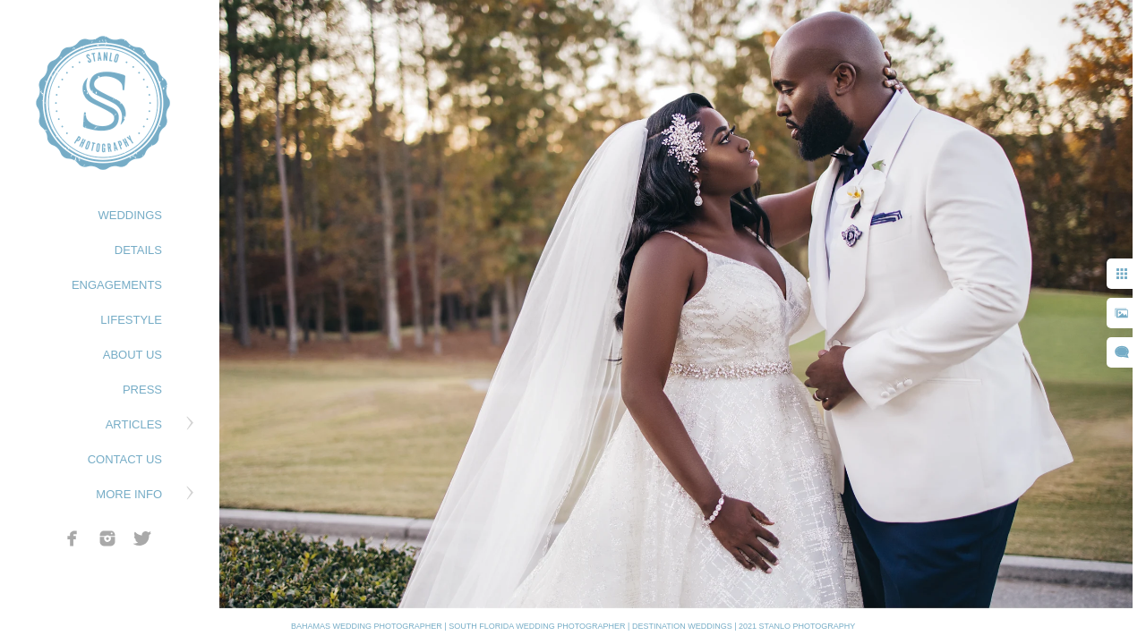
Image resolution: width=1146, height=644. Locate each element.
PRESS (142, 389)
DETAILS (138, 250)
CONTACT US (125, 459)
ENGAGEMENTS (117, 285)
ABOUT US (132, 354)
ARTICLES (134, 424)
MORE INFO (129, 494)
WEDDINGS (130, 215)
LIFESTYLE (131, 319)
